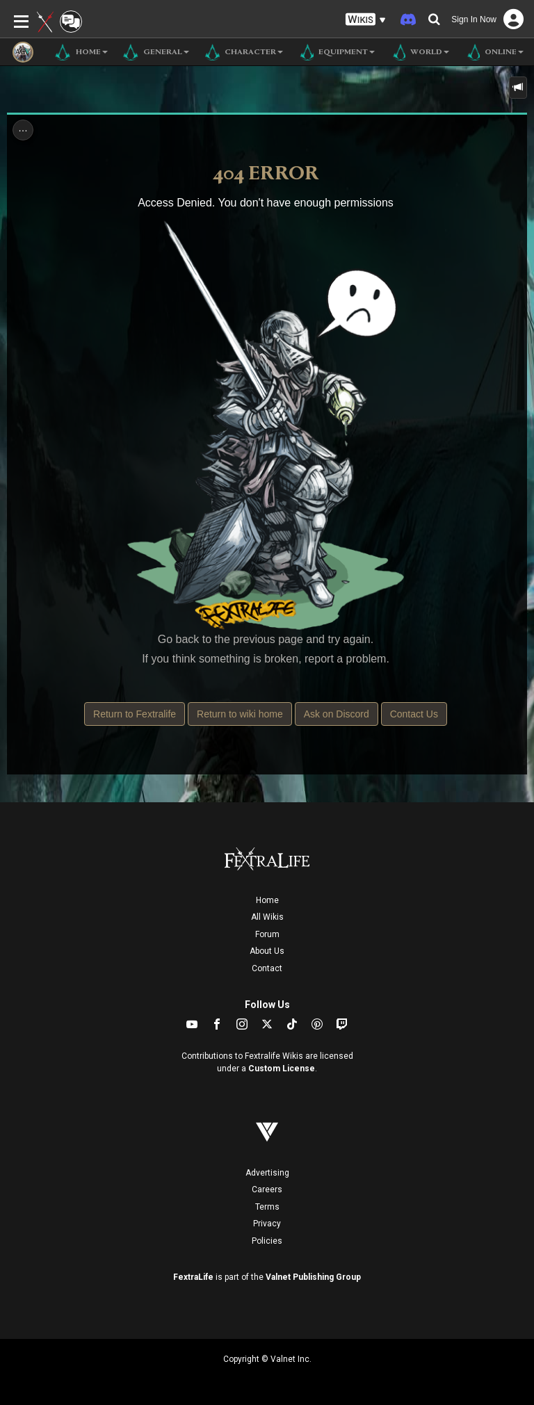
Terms (267, 1207)
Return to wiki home (240, 714)
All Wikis (267, 917)
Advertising (267, 1173)
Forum (267, 934)
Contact (267, 968)
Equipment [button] (336, 52)
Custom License (281, 1068)
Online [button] (493, 52)
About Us (267, 951)
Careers (267, 1189)
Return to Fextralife (134, 714)
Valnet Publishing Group (313, 1277)
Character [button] (243, 52)
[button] (365, 20)
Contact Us (414, 714)
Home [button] (81, 52)
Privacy (267, 1223)
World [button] (419, 52)
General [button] (155, 52)
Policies (267, 1241)
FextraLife (193, 1277)
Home (267, 900)
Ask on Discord (336, 714)
